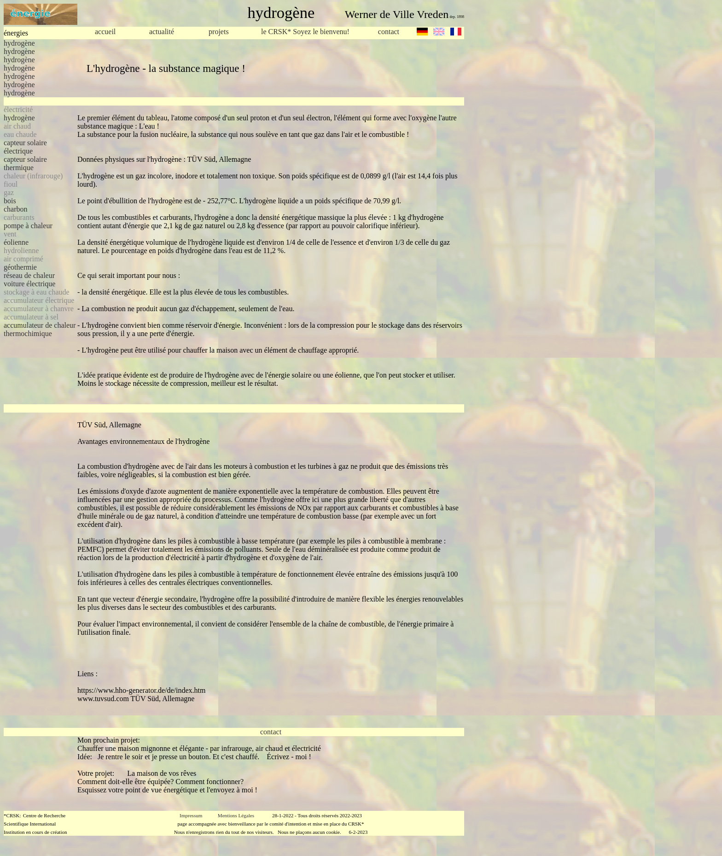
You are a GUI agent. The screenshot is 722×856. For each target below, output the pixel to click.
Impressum (191, 815)
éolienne (16, 242)
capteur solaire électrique (25, 147)
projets (219, 31)
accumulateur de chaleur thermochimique (40, 329)
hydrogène (19, 43)
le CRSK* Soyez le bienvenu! (305, 32)
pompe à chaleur (28, 226)
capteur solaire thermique (25, 163)
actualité (161, 31)
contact (388, 31)
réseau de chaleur (29, 275)
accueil (105, 31)
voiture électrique (29, 284)
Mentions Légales (236, 815)
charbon (16, 209)
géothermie (20, 267)
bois (10, 201)
